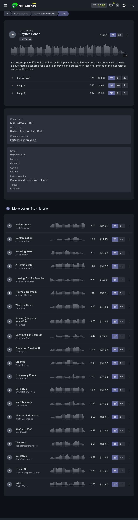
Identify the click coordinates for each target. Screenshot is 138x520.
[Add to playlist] (118, 77)
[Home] (7, 13)
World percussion (28, 179)
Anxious (14, 162)
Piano (13, 179)
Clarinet (44, 179)
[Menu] (5, 5)
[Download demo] (124, 77)
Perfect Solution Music (23, 139)
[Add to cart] (111, 77)
